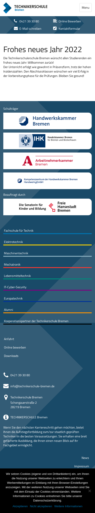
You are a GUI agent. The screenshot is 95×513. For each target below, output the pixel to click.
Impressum (81, 466)
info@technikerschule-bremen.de (32, 386)
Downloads (11, 355)
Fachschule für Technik (19, 230)
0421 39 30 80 (20, 375)
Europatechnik (13, 298)
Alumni (8, 309)
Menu (85, 7)
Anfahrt (9, 339)
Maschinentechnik (16, 253)
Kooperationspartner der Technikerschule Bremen (36, 321)
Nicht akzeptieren (41, 506)
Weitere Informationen (68, 506)
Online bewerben (15, 347)
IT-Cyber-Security (15, 287)
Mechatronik (12, 264)
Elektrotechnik (13, 241)
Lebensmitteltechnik (17, 275)
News (85, 457)
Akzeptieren (20, 506)
